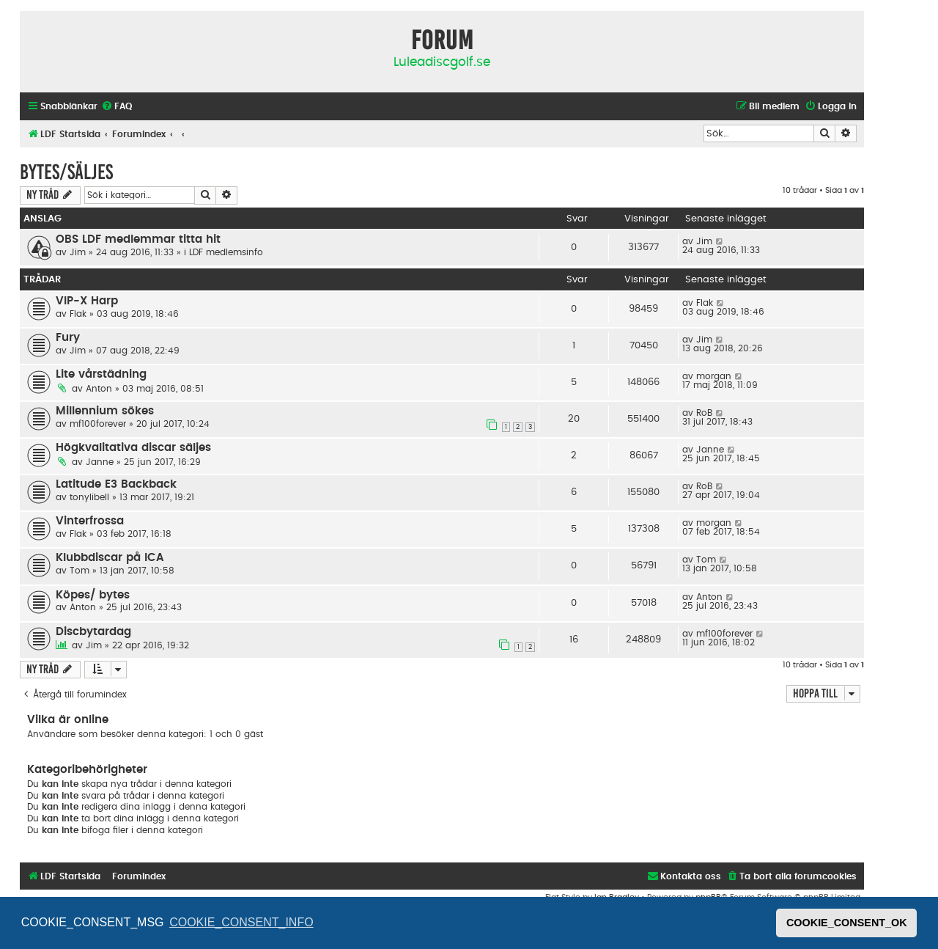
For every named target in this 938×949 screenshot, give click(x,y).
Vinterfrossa (90, 521)
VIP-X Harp (87, 301)
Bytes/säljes (66, 172)
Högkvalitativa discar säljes (133, 447)
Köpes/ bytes (93, 595)
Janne (100, 462)
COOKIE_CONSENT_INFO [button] (241, 922)
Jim (78, 252)
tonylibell (89, 497)
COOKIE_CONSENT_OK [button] (846, 922)
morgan (713, 376)
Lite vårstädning (101, 374)
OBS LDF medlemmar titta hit (138, 239)
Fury (68, 337)
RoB (704, 412)
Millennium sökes (105, 411)
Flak (78, 313)
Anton (99, 388)
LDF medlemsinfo (226, 252)
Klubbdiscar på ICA (110, 557)
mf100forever (98, 423)
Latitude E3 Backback (116, 484)
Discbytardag (93, 631)
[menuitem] (116, 107)
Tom (79, 570)
